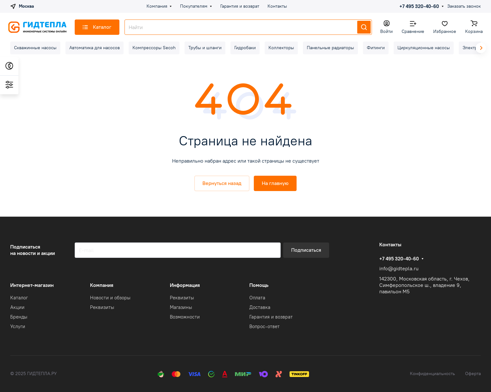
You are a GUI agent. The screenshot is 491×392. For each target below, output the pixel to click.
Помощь (258, 285)
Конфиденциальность (432, 373)
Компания (101, 285)
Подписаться (306, 250)
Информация (185, 285)
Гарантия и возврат (271, 317)
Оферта (473, 373)
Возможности (185, 317)
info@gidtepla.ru (399, 268)
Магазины (181, 307)
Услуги (17, 326)
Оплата (257, 298)
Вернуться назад (221, 183)
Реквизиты (102, 307)
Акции (17, 307)
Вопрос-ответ (264, 326)
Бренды (18, 317)
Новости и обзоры (110, 298)
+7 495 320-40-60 (419, 6)
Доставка (259, 307)
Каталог (19, 298)
